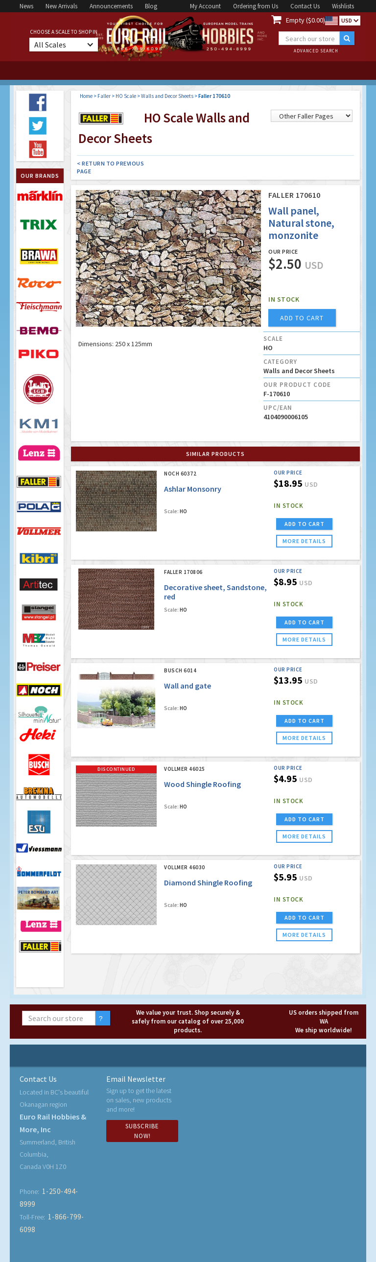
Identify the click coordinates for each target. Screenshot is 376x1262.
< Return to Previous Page (110, 167)
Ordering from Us (255, 6)
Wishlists (343, 6)
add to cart (302, 317)
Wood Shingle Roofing (202, 784)
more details (304, 541)
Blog (151, 6)
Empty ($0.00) (305, 20)
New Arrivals (61, 6)
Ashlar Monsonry (192, 489)
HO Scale (126, 96)
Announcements (111, 6)
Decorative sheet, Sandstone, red (215, 591)
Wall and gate (187, 686)
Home (86, 96)
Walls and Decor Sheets (167, 96)
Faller (104, 96)
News (26, 6)
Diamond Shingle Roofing (208, 882)
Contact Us (305, 6)
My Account (205, 6)
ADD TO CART (304, 523)
